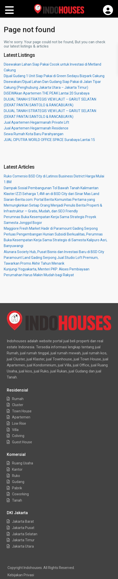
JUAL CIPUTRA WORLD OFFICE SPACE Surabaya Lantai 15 (49, 140)
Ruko (16, 476)
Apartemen (21, 417)
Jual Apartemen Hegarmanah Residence (36, 128)
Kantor (17, 469)
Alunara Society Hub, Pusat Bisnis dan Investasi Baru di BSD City (54, 252)
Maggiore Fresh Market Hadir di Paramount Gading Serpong (51, 228)
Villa (15, 430)
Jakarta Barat (23, 521)
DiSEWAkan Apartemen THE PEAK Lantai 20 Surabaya (46, 93)
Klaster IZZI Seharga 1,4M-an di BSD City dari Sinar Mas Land (51, 194)
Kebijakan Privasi (21, 575)
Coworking (20, 494)
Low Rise (19, 423)
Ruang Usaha (22, 463)
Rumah (18, 399)
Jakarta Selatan (24, 534)
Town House (22, 411)
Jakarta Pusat (23, 528)
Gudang (18, 482)
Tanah (17, 500)
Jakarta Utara (23, 546)
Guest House (22, 442)
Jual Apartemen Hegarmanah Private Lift (36, 122)
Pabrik (17, 488)
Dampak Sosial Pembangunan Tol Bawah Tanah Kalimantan (51, 188)
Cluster (17, 405)
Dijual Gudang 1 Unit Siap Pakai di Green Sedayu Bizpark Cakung (54, 76)
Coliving (18, 436)
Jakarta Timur (23, 540)
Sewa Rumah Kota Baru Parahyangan (33, 134)
